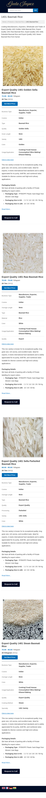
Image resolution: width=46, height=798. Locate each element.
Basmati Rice (20, 22)
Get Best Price (9, 104)
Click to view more (8, 160)
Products (11, 22)
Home (4, 22)
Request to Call (10, 218)
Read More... (6, 209)
